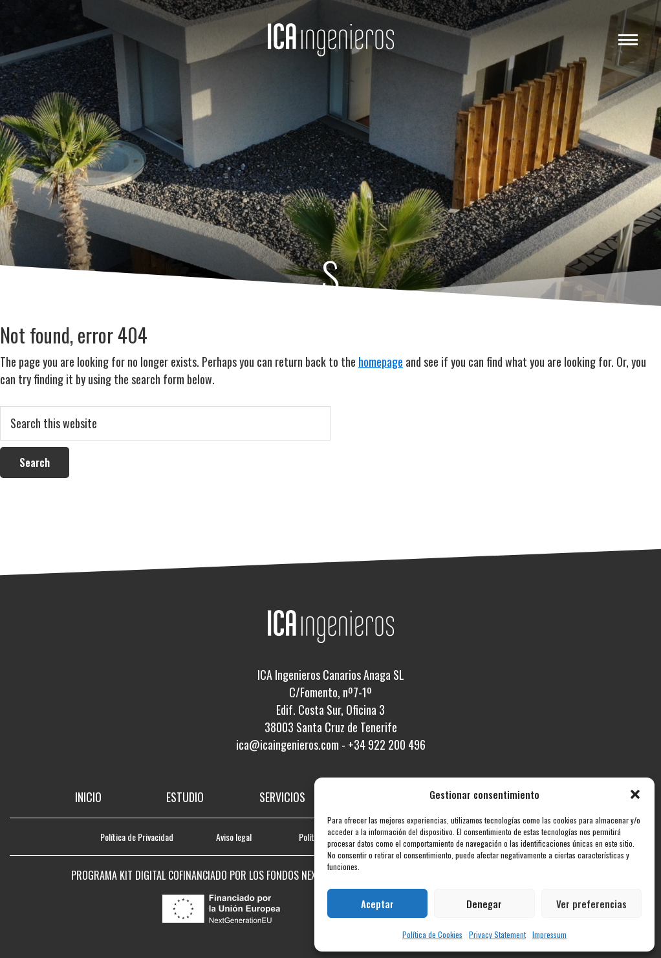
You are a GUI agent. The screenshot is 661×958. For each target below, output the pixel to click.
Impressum (549, 934)
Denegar (484, 904)
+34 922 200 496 (387, 744)
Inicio (88, 797)
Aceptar (377, 904)
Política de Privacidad (136, 837)
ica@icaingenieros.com (287, 744)
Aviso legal (234, 837)
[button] (635, 794)
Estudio (185, 797)
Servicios (282, 797)
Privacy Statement (497, 934)
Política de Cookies (432, 934)
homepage (380, 361)
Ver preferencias (591, 904)
